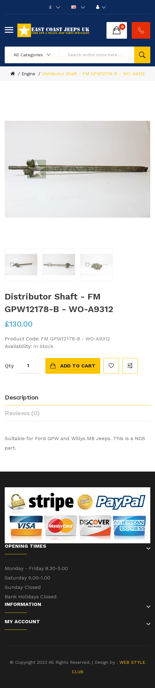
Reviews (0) (22, 413)
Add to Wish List (111, 366)
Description (21, 397)
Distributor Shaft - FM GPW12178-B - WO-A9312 (93, 73)
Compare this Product (130, 366)
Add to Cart (77, 366)
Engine (28, 73)
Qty (9, 366)
